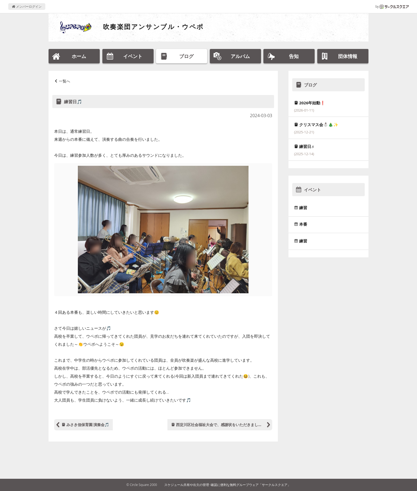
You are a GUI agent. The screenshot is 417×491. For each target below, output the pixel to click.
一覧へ (64, 81)
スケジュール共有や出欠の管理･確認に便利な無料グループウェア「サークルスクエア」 (227, 484)
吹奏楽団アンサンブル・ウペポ (153, 26)
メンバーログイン (27, 6)
